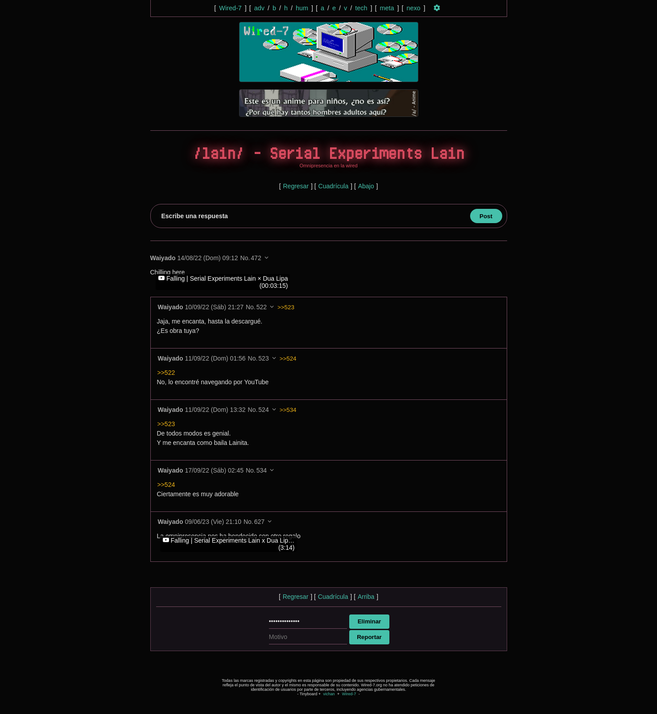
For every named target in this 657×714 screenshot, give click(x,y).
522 (261, 307)
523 (263, 358)
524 (263, 409)
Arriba (366, 596)
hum (302, 8)
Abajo (366, 186)
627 (259, 521)
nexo (413, 8)
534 (261, 470)
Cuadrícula (333, 186)
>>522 (166, 372)
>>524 (288, 358)
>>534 (288, 410)
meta (387, 8)
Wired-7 (230, 8)
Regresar (296, 186)
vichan (329, 694)
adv (259, 8)
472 (256, 258)
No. (245, 258)
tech (361, 8)
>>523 (285, 307)
